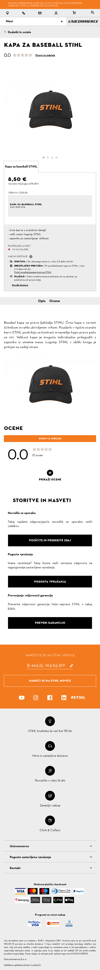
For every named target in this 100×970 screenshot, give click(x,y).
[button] (30, 256)
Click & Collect (50, 830)
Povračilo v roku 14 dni (50, 781)
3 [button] (52, 158)
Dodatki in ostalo (19, 32)
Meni (34, 21)
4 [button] (56, 158)
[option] (50, 109)
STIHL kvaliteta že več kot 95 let (50, 731)
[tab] (21, 167)
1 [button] (44, 158)
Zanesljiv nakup (50, 805)
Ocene (54, 301)
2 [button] (48, 158)
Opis (42, 301)
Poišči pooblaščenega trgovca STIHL (32, 272)
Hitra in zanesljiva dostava (50, 756)
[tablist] (92, 13)
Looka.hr (36, 965)
